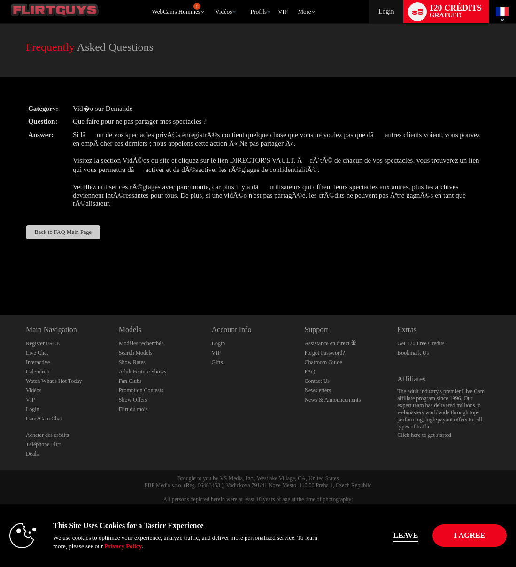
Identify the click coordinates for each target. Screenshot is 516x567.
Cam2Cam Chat (44, 418)
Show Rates (132, 362)
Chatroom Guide (323, 362)
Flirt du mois (133, 409)
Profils (258, 11)
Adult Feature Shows (142, 371)
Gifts (217, 362)
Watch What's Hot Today (54, 381)
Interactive (38, 362)
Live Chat (37, 353)
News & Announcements (332, 399)
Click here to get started (424, 435)
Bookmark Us (413, 353)
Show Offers (133, 399)
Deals (32, 453)
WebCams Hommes (176, 9)
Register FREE (43, 343)
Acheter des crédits (47, 435)
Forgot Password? (324, 353)
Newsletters (317, 390)
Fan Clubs (130, 381)
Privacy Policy (165, 546)
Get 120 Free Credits (420, 343)
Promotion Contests (141, 390)
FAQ (309, 371)
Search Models (136, 353)
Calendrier (38, 371)
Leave (368, 535)
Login (386, 11)
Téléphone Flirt (43, 444)
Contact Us (317, 381)
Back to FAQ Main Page (63, 232)
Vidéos (223, 11)
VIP (283, 11)
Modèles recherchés (141, 343)
